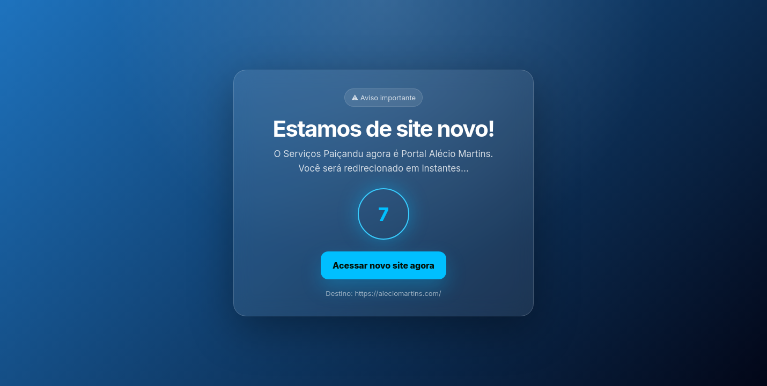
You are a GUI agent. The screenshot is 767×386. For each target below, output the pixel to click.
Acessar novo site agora (383, 265)
